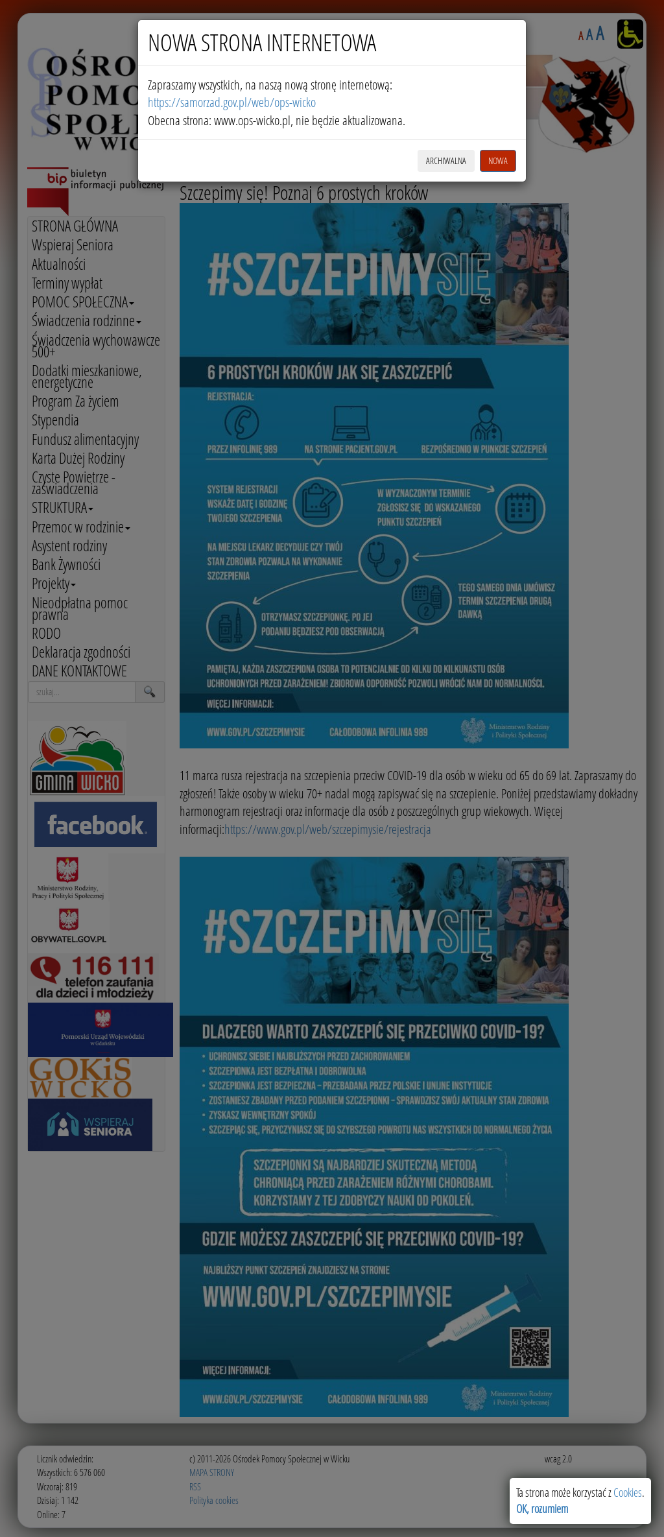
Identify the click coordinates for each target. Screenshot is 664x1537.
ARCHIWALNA (446, 160)
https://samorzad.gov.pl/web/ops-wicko (232, 102)
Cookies (627, 1492)
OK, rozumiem (542, 1508)
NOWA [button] (498, 160)
